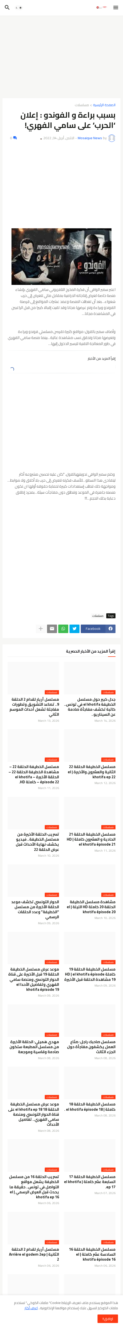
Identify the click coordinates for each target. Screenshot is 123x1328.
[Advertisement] (61, 57)
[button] (116, 8)
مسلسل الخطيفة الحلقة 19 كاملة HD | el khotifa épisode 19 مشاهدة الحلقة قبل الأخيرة (90, 974)
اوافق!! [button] (107, 1318)
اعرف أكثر (31, 1308)
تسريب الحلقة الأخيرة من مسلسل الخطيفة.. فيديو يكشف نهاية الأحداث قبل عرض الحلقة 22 (37, 842)
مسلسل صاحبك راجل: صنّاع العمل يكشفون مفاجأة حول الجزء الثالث (91, 1047)
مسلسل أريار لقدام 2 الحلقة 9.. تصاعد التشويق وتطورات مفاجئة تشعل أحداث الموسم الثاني (34, 707)
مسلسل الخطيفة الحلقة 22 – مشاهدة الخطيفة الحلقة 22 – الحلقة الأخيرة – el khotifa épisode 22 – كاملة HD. (33, 774)
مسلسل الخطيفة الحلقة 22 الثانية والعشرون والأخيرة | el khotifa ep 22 (92, 772)
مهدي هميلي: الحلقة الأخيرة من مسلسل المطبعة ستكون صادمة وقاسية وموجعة (34, 1047)
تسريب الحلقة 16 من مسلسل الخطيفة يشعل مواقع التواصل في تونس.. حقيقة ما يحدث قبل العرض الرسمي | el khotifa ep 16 (34, 1187)
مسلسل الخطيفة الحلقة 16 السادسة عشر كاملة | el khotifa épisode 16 (92, 1254)
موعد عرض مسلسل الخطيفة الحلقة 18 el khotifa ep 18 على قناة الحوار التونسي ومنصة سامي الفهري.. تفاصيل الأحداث (33, 1114)
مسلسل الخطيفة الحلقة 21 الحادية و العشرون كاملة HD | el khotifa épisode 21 (91, 839)
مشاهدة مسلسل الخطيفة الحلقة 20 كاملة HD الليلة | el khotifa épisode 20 (91, 907)
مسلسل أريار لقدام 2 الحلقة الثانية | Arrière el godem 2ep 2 (34, 1254)
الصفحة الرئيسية (104, 105)
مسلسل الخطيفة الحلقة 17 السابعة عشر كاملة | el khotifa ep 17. (90, 1182)
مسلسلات (82, 105)
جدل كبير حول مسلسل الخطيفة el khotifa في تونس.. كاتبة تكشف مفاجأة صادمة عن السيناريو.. (90, 707)
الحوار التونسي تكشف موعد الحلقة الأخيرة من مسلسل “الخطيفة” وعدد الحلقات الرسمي (35, 909)
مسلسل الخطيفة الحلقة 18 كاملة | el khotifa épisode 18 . (90, 1107)
